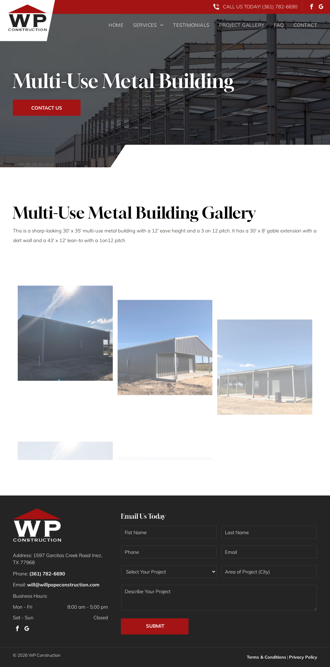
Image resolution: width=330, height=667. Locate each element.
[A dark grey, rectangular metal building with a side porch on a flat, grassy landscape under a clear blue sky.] (165, 404)
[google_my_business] (321, 8)
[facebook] (311, 8)
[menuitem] (111, 25)
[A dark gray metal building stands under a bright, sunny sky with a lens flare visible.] (65, 389)
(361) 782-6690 (279, 7)
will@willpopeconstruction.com (63, 585)
